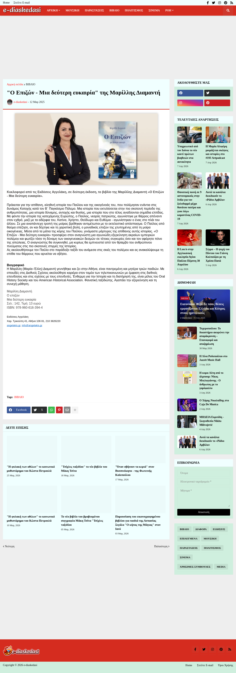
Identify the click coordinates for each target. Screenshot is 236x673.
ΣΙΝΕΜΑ (185, 557)
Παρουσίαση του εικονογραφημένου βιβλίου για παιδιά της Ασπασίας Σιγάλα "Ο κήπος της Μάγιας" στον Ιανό (137, 522)
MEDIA (221, 566)
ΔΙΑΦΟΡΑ (201, 529)
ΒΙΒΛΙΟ (30, 84)
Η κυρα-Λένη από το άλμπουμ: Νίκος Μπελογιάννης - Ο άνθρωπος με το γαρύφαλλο (211, 380)
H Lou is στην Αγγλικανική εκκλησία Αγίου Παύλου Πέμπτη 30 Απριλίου (188, 257)
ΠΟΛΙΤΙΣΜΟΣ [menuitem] (134, 10)
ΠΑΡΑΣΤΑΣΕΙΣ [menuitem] (94, 10)
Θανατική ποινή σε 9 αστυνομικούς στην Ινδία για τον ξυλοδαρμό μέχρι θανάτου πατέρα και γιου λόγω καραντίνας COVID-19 (189, 205)
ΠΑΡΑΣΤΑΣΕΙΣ (189, 547)
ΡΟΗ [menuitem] (168, 10)
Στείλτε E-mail (22, 2)
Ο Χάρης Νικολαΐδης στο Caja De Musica (214, 402)
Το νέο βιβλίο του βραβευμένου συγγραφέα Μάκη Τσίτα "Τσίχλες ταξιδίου (82, 520)
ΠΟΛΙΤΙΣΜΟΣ (212, 547)
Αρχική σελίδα (15, 84)
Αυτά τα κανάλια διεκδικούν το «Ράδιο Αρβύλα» (215, 196)
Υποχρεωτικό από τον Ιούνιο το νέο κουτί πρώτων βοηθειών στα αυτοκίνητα (187, 154)
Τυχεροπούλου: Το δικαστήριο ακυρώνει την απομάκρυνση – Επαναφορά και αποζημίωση (214, 336)
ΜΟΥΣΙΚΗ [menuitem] (72, 10)
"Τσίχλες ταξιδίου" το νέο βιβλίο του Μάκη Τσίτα (84, 468)
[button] (228, 10)
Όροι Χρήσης (225, 665)
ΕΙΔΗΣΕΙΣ (219, 529)
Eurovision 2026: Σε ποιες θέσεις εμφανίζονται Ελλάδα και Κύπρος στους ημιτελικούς (202, 308)
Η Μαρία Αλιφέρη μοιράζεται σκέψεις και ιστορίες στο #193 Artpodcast (217, 152)
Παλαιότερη (161, 546)
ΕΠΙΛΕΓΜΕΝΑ (188, 538)
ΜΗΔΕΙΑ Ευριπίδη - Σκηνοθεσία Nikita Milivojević (211, 421)
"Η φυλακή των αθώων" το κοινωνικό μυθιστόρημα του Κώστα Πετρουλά (31, 468)
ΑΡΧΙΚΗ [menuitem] (52, 10)
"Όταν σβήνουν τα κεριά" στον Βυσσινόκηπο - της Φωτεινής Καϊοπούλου (134, 470)
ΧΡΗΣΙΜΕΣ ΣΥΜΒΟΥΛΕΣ (195, 566)
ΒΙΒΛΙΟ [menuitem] (114, 10)
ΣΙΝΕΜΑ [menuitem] (154, 10)
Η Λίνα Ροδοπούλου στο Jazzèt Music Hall (213, 358)
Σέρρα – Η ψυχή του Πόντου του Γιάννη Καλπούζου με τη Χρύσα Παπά (218, 255)
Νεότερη (9, 546)
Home (6, 2)
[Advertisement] (118, 47)
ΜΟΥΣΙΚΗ (210, 538)
